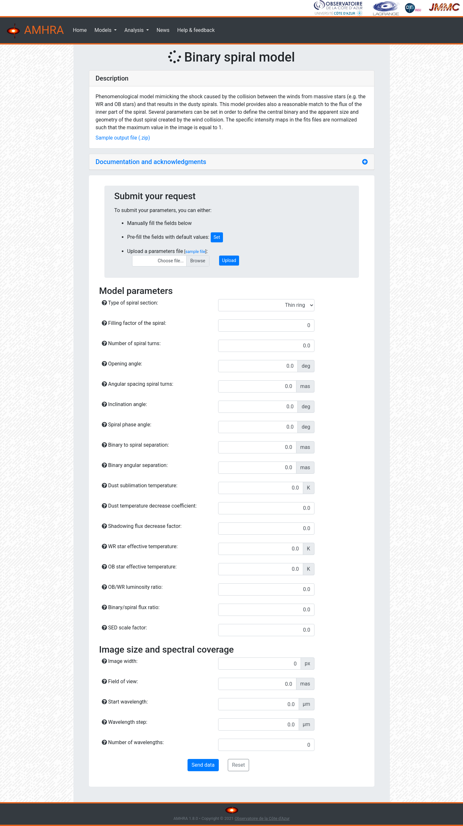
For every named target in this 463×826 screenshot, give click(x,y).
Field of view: (120, 681)
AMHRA (34, 31)
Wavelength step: (125, 722)
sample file (195, 251)
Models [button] (103, 30)
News (163, 30)
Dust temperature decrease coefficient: (149, 506)
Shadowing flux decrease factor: (142, 526)
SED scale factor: (124, 628)
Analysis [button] (134, 30)
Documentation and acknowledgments (151, 162)
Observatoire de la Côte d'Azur (262, 818)
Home (80, 30)
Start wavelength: (125, 702)
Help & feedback (196, 30)
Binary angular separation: (135, 465)
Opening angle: (122, 364)
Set (217, 237)
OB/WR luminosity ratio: (132, 587)
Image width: (120, 661)
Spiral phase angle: (126, 425)
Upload (229, 260)
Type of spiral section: (130, 303)
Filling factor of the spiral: (134, 323)
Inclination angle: (124, 404)
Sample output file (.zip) (123, 138)
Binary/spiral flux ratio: (131, 607)
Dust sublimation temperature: (140, 485)
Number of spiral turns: (131, 343)
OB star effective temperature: (139, 567)
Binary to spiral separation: (135, 445)
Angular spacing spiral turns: (137, 384)
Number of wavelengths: (133, 742)
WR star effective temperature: (140, 546)
